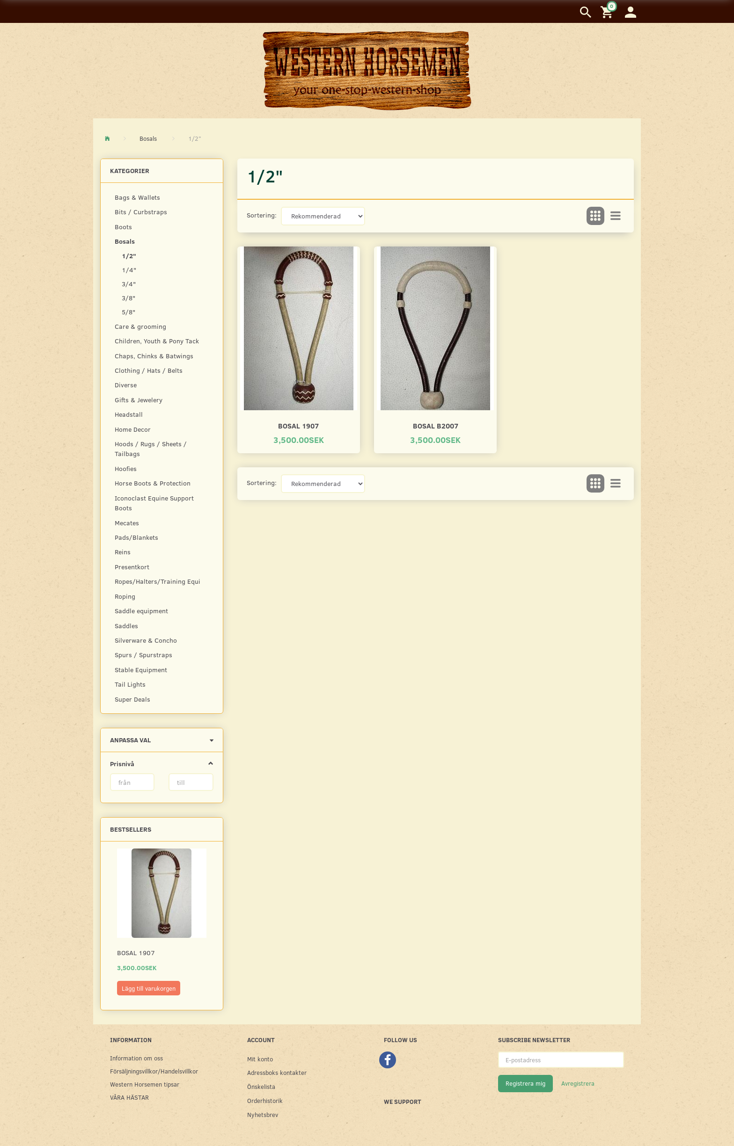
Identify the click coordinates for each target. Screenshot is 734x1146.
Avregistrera (578, 1083)
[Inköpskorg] (608, 11)
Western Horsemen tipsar (144, 1084)
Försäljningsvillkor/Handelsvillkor (154, 1071)
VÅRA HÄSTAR (129, 1097)
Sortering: (262, 214)
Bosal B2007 (435, 425)
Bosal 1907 (136, 952)
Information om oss (136, 1058)
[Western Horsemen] (367, 70)
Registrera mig (525, 1083)
